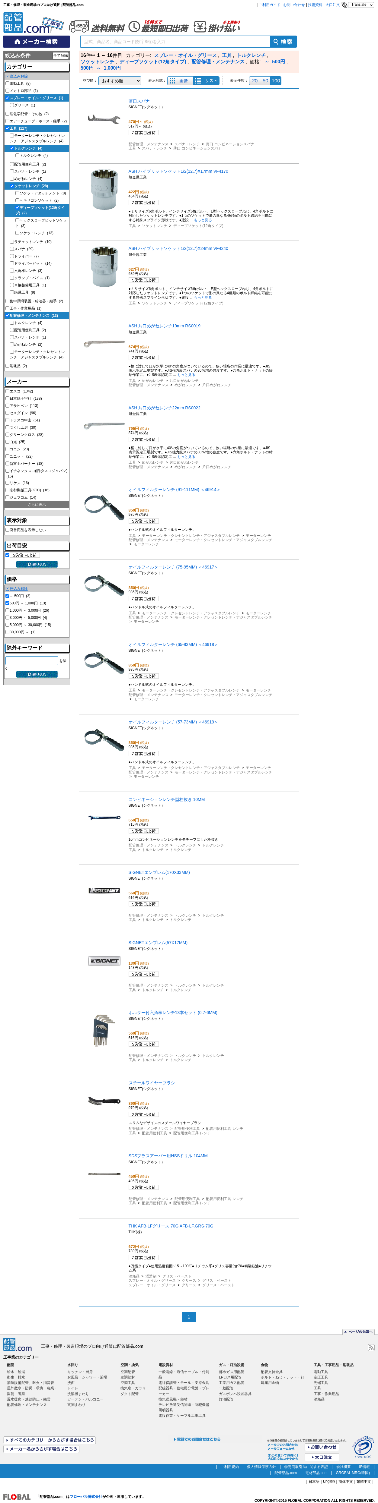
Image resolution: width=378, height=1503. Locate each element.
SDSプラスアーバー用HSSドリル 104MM (168, 1155)
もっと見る (203, 220)
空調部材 (127, 1377)
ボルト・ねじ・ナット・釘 (282, 1377)
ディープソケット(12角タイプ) (198, 226)
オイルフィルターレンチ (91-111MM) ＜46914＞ (175, 489)
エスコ (21, 391)
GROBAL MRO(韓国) (353, 1473)
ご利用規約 (230, 1467)
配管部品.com (285, 1473)
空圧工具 (321, 1377)
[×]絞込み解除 (16, 76)
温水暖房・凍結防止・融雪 (28, 1399)
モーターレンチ (258, 536)
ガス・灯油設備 (231, 1365)
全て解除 (60, 55)
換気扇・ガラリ (133, 1388)
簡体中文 (345, 1481)
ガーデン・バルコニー (85, 1399)
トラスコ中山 (25, 420)
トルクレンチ (28, 148)
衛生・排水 (16, 1377)
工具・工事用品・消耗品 (334, 1365)
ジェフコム (23, 497)
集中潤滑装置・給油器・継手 (36, 301)
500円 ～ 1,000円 (28, 603)
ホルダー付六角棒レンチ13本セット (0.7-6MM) (173, 1012)
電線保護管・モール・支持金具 (184, 1383)
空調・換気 (129, 1365)
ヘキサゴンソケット (39, 200)
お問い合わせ (294, 5)
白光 (17, 442)
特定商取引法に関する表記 (306, 1467)
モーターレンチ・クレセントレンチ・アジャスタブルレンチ (191, 536)
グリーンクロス (26, 435)
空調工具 (127, 1383)
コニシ (19, 449)
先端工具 (321, 1383)
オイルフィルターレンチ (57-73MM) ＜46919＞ (173, 722)
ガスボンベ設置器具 (235, 1394)
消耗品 (18, 366)
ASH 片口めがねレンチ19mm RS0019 (164, 325)
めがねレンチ (28, 179)
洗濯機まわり (78, 1394)
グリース (24, 105)
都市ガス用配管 (231, 1372)
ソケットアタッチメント (43, 193)
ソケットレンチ (31, 186)
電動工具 (20, 83)
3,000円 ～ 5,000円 (28, 618)
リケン (19, 483)
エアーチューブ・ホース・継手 (38, 121)
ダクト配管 (129, 1394)
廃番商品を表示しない (28, 530)
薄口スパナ (139, 101)
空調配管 (127, 1372)
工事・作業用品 (25, 308)
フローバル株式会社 (86, 1497)
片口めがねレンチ (184, 381)
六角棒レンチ (28, 271)
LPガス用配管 (230, 1377)
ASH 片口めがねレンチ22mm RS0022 (164, 407)
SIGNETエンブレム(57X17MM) (158, 942)
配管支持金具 (272, 1372)
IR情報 (364, 1467)
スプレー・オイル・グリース (36, 98)
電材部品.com (316, 1473)
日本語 (314, 1481)
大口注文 (332, 5)
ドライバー (26, 256)
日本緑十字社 (26, 398)
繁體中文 (364, 1481)
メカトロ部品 (24, 91)
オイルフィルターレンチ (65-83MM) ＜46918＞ (173, 644)
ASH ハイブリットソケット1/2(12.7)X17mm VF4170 (178, 171)
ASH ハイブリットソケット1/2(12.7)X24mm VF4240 (178, 248)
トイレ (72, 1388)
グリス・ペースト (176, 1276)
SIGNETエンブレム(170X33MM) (159, 872)
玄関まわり (76, 1405)
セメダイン (23, 413)
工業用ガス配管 (231, 1383)
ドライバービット (33, 263)
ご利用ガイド (269, 5)
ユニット (21, 456)
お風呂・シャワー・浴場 (87, 1377)
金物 (264, 1365)
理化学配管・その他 (29, 114)
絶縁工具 (24, 292)
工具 (18, 128)
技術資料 (315, 5)
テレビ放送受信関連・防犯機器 (184, 1405)
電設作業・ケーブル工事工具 (182, 1415)
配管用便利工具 (30, 164)
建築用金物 (270, 1383)
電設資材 (166, 1365)
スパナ (24, 249)
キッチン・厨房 (80, 1372)
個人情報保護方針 (261, 1467)
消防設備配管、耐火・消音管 (30, 1383)
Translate (359, 4)
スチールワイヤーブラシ (152, 1082)
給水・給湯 (16, 1372)
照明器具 (166, 1410)
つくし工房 (23, 427)
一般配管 (226, 1388)
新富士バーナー (26, 464)
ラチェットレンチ (33, 242)
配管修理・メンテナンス (34, 316)
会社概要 (343, 1467)
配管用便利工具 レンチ (224, 1128)
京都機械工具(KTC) (30, 490)
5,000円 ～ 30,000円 (30, 625)
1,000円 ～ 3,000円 (29, 610)
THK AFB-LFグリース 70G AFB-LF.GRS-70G (171, 1226)
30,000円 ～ (22, 632)
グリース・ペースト (218, 1285)
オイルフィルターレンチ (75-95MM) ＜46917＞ (173, 567)
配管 (10, 1365)
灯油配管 (226, 1399)
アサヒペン (24, 406)
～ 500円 (20, 596)
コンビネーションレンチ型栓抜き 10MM (167, 799)
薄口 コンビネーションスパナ (230, 144)
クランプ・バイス (32, 278)
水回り (72, 1365)
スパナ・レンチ (30, 171)
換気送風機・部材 (173, 1399)
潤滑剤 (151, 1276)
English (329, 1481)
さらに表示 (37, 505)
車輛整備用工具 (30, 285)
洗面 (71, 1383)
